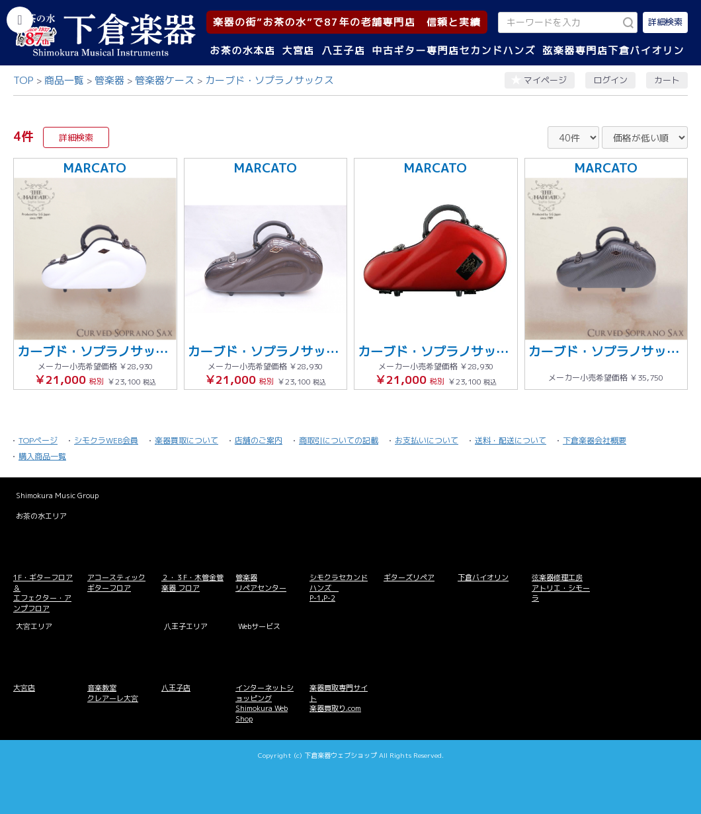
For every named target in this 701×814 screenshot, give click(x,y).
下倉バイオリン (483, 577)
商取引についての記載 (338, 440)
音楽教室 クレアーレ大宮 (112, 693)
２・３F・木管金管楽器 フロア (192, 582)
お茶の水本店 (242, 50)
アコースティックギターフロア (116, 582)
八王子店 (343, 50)
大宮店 (298, 50)
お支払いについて (426, 440)
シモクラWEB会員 (106, 440)
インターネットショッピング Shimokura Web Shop (264, 703)
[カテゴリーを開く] (20, 20)
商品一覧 (64, 80)
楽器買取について (186, 440)
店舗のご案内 (258, 440)
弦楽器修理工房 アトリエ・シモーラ (561, 587)
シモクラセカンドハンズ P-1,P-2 (338, 587)
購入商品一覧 (42, 456)
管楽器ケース (164, 80)
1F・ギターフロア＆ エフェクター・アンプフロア (43, 592)
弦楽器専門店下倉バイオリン (613, 50)
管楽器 (109, 80)
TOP (23, 80)
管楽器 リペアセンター (260, 582)
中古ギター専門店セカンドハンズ (454, 50)
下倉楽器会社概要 (594, 440)
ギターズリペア (409, 577)
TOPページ (38, 440)
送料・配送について (510, 440)
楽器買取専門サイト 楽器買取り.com (338, 698)
